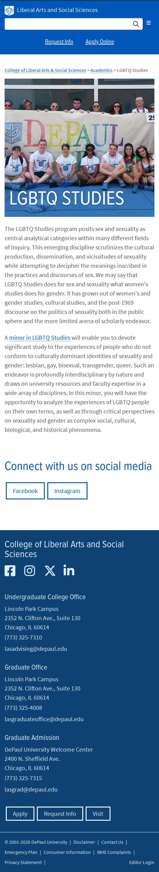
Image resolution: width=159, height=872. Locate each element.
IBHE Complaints (114, 852)
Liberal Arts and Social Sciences (57, 10)
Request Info (59, 42)
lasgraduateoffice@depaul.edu (44, 719)
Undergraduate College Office (45, 597)
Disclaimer (84, 842)
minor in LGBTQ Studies (39, 337)
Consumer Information (67, 852)
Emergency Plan (21, 852)
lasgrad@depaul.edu (31, 789)
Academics (102, 70)
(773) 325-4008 (23, 707)
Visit (98, 813)
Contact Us (112, 842)
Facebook (25, 491)
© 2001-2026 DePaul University (36, 842)
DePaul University (9, 11)
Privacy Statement (23, 862)
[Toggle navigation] (148, 22)
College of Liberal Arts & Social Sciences (45, 70)
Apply (20, 813)
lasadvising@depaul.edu (36, 648)
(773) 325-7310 (23, 637)
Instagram (67, 491)
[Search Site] (74, 24)
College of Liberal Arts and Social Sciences (64, 549)
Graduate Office (26, 667)
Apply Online (100, 42)
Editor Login (141, 862)
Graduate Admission (32, 738)
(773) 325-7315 (23, 778)
